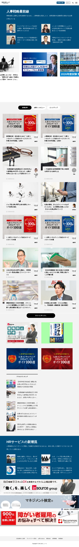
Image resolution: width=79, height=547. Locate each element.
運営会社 (48, 539)
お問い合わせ (41, 539)
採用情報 (54, 539)
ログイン (68, 2)
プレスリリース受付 (31, 539)
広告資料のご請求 (20, 539)
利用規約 (60, 539)
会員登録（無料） (60, 2)
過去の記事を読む (41, 316)
